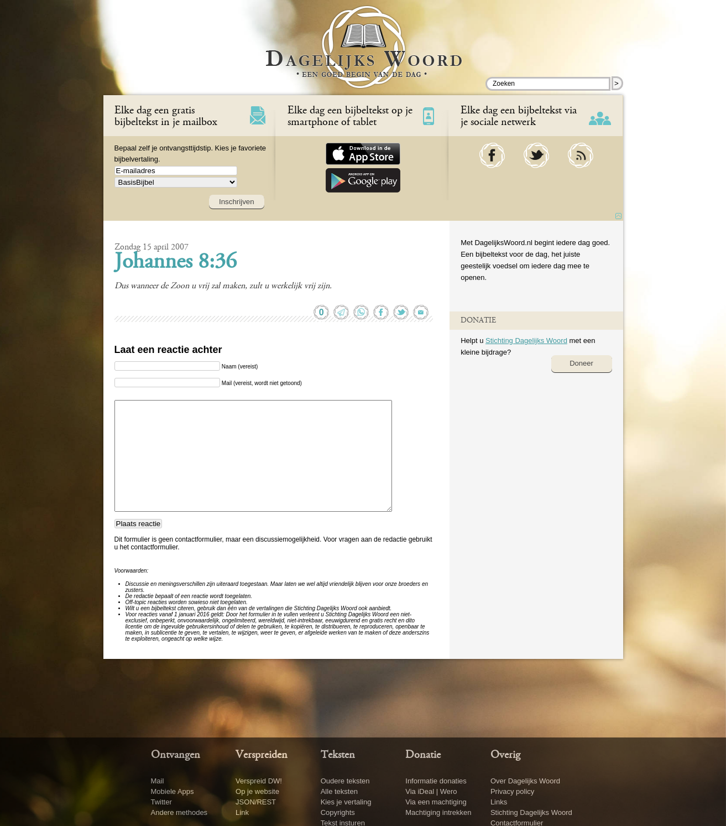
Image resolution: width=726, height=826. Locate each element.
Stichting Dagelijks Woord (526, 340)
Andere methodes (179, 812)
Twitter (161, 802)
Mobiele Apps (172, 791)
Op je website (257, 791)
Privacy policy (512, 791)
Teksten (338, 755)
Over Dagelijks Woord (525, 781)
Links (498, 802)
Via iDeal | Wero (431, 791)
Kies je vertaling (346, 802)
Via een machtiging (435, 802)
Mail (157, 781)
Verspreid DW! (259, 781)
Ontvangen (175, 755)
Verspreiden (262, 755)
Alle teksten (339, 791)
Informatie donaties (436, 781)
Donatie (423, 755)
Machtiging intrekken (438, 812)
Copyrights (338, 812)
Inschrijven (236, 202)
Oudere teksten (345, 781)
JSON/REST (256, 802)
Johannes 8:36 (175, 263)
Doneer (581, 363)
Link (242, 812)
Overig (505, 755)
